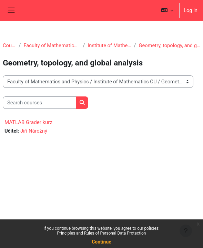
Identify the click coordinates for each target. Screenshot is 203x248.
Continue (101, 242)
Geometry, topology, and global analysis (169, 45)
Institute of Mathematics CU (109, 45)
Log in (190, 10)
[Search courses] (39, 102)
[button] (167, 10)
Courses (9, 45)
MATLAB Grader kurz (28, 122)
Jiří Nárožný (33, 131)
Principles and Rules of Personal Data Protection (101, 233)
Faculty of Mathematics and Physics (51, 45)
